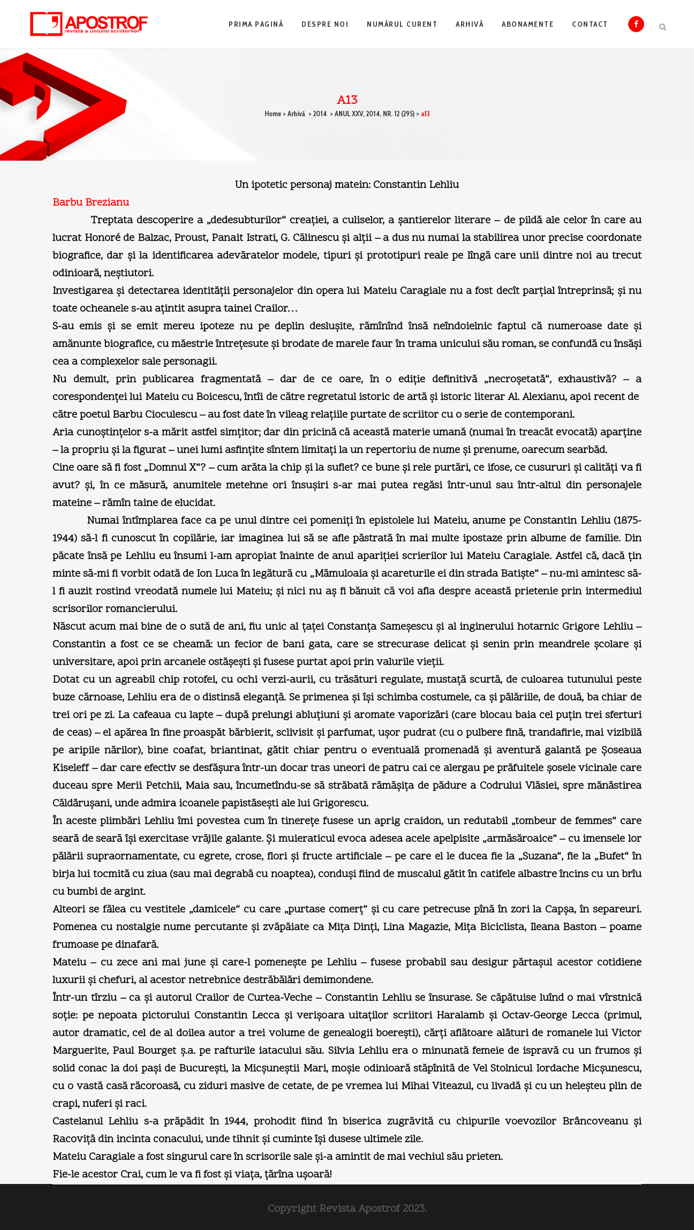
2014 (320, 113)
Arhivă (296, 113)
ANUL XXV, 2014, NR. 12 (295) (374, 113)
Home (273, 113)
